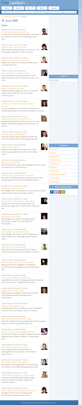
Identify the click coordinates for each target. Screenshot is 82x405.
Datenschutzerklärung (42, 403)
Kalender (10, 17)
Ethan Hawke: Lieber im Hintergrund (14, 362)
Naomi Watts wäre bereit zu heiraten (15, 347)
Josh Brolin (54, 171)
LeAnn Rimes (55, 178)
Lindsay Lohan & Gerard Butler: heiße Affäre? (18, 201)
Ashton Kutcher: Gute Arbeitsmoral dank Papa (18, 390)
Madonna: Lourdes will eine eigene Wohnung (18, 332)
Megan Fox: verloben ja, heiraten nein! (15, 60)
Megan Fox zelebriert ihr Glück (12, 88)
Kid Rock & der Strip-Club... (11, 147)
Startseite (4, 17)
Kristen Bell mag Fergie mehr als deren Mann (18, 375)
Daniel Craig (54, 163)
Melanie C (53, 167)
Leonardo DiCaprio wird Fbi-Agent (13, 134)
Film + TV (30, 8)
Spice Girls (54, 149)
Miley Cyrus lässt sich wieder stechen (15, 73)
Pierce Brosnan (55, 160)
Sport (42, 8)
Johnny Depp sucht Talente (11, 216)
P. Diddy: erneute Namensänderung (14, 32)
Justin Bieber (54, 182)
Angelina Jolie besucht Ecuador (12, 291)
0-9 (75, 12)
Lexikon (13, 3)
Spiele (53, 8)
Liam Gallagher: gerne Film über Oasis (15, 232)
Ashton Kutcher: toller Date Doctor (14, 47)
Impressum (53, 403)
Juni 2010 (17, 17)
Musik (18, 8)
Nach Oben (24, 403)
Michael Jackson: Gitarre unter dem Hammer (17, 262)
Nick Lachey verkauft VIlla (10, 162)
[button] (52, 192)
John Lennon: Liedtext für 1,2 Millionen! (15, 278)
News (7, 8)
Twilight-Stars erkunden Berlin (12, 188)
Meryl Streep (55, 156)
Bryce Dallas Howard (57, 174)
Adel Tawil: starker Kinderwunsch (13, 247)
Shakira (53, 153)
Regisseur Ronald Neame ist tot (13, 306)
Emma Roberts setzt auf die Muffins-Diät (16, 119)
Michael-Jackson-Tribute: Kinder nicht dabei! (17, 175)
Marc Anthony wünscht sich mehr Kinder (16, 319)
